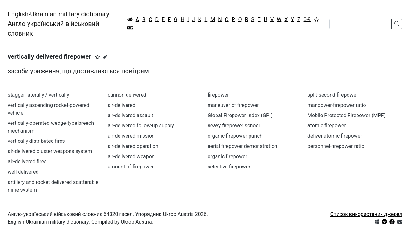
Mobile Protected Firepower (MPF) (347, 115)
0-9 (307, 19)
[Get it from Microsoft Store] (377, 222)
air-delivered (121, 105)
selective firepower (229, 167)
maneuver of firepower (233, 105)
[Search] (360, 24)
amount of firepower (131, 167)
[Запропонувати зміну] (105, 57)
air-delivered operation (133, 146)
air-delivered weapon (131, 156)
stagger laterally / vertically (38, 95)
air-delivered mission (131, 136)
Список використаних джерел (366, 214)
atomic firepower (327, 126)
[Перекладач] (130, 28)
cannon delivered (127, 95)
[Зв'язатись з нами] (399, 222)
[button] (97, 57)
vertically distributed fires (36, 141)
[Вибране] (316, 19)
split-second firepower (333, 95)
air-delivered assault (130, 115)
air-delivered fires (27, 161)
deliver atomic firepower (335, 136)
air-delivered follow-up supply (141, 126)
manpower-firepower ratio (337, 105)
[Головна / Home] (130, 19)
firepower (218, 95)
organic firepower (227, 156)
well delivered (23, 172)
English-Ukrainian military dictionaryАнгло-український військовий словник (58, 23)
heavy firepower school (234, 126)
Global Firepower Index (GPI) (240, 115)
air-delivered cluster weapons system (50, 151)
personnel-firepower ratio (336, 146)
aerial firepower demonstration (242, 146)
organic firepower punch (235, 136)
